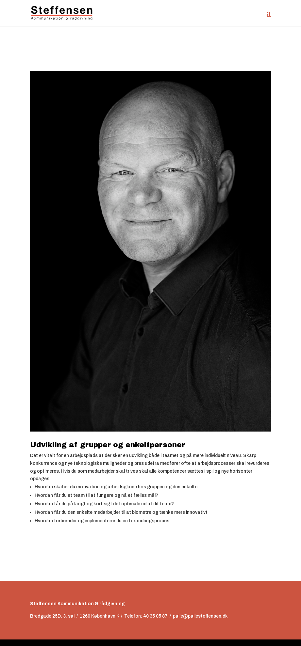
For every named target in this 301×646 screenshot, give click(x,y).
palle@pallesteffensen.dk (200, 616)
